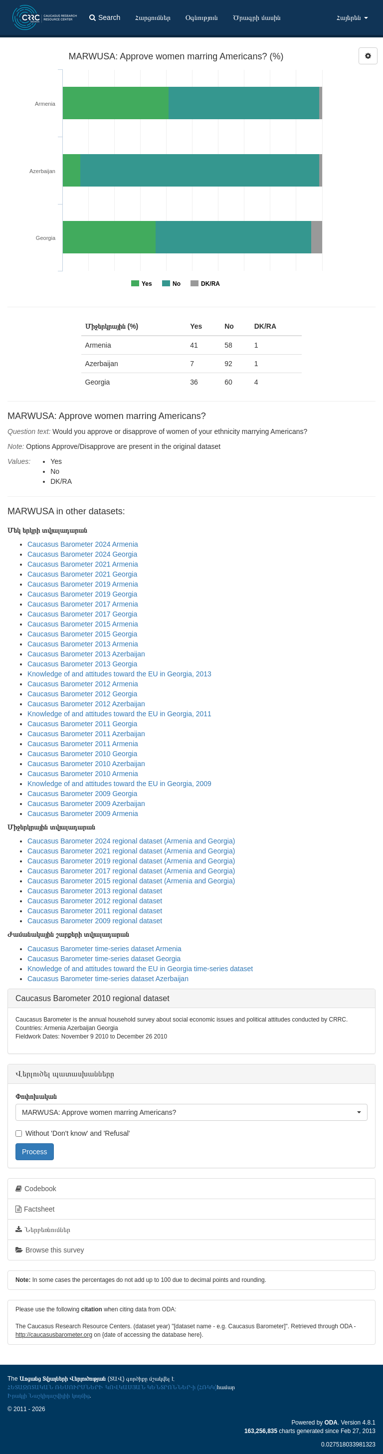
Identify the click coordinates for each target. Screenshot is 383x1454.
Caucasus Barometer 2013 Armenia (82, 644)
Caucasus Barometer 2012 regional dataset (94, 901)
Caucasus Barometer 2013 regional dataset (94, 891)
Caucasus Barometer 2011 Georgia (82, 724)
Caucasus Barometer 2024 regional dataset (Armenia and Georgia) (131, 841)
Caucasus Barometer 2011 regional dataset (94, 911)
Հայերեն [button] (352, 17)
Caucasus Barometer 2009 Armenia (82, 814)
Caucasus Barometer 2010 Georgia (82, 754)
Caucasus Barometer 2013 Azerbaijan (86, 654)
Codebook (35, 1189)
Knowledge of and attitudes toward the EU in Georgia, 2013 (119, 674)
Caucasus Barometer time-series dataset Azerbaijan (108, 979)
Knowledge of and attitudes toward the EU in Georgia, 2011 (119, 714)
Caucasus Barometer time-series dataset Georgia (104, 959)
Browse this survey (49, 1250)
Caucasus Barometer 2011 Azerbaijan (86, 734)
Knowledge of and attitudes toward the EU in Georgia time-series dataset (140, 969)
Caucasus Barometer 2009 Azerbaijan (86, 804)
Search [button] (104, 17)
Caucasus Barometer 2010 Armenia (82, 774)
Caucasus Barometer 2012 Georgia (82, 694)
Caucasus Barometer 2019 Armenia (82, 584)
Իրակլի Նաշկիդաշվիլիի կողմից (48, 1395)
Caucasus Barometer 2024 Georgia (82, 554)
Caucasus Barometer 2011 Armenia (82, 744)
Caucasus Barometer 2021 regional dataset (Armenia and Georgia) (131, 851)
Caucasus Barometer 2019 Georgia (82, 594)
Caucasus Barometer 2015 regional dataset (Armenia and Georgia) (131, 881)
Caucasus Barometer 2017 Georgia (82, 614)
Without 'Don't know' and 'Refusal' (72, 1133)
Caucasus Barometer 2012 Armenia (82, 684)
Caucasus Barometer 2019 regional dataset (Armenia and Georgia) (131, 861)
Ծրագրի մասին (257, 17)
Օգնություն (202, 17)
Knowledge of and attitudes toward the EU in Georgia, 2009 (119, 784)
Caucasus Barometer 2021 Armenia (82, 564)
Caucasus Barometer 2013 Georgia (82, 664)
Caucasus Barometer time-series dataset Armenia (104, 949)
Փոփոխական (36, 1096)
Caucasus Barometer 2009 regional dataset (94, 921)
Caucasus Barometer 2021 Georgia (82, 574)
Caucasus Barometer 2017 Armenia (82, 604)
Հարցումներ (153, 17)
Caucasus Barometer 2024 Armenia (82, 544)
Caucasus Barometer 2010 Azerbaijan (86, 764)
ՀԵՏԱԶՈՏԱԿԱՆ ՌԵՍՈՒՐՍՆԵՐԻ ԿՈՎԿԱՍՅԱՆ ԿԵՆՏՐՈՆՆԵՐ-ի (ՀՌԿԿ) (112, 1387)
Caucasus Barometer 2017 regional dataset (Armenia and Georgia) (131, 871)
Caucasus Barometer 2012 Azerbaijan (86, 704)
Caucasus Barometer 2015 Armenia (82, 624)
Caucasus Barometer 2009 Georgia (82, 794)
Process (34, 1152)
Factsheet (34, 1209)
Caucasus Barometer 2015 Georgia (82, 634)
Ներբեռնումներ (42, 1230)
